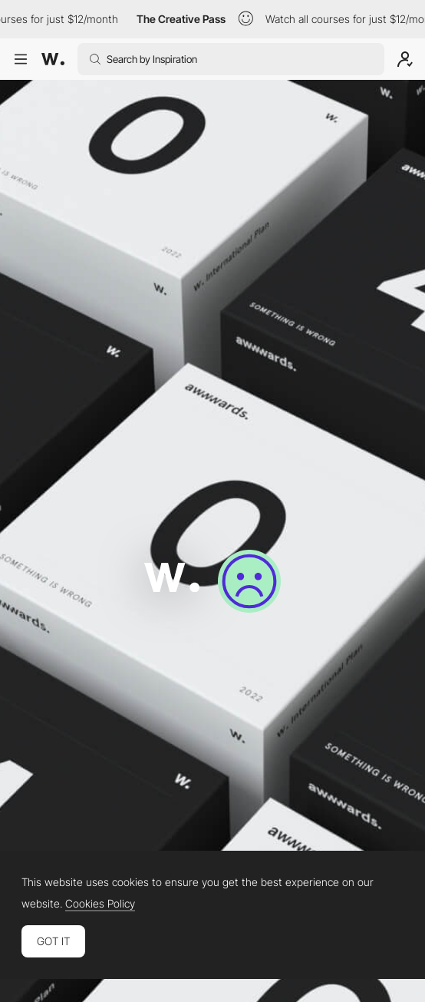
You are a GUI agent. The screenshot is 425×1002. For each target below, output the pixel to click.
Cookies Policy (100, 903)
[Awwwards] (52, 59)
